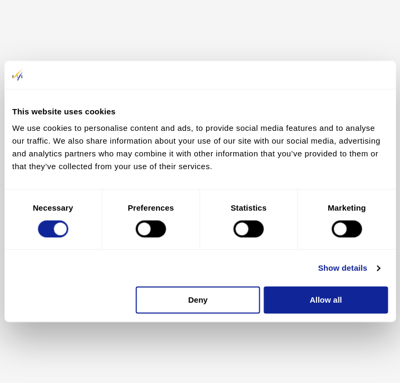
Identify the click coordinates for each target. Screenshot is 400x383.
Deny (198, 300)
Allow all (326, 300)
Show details (343, 267)
